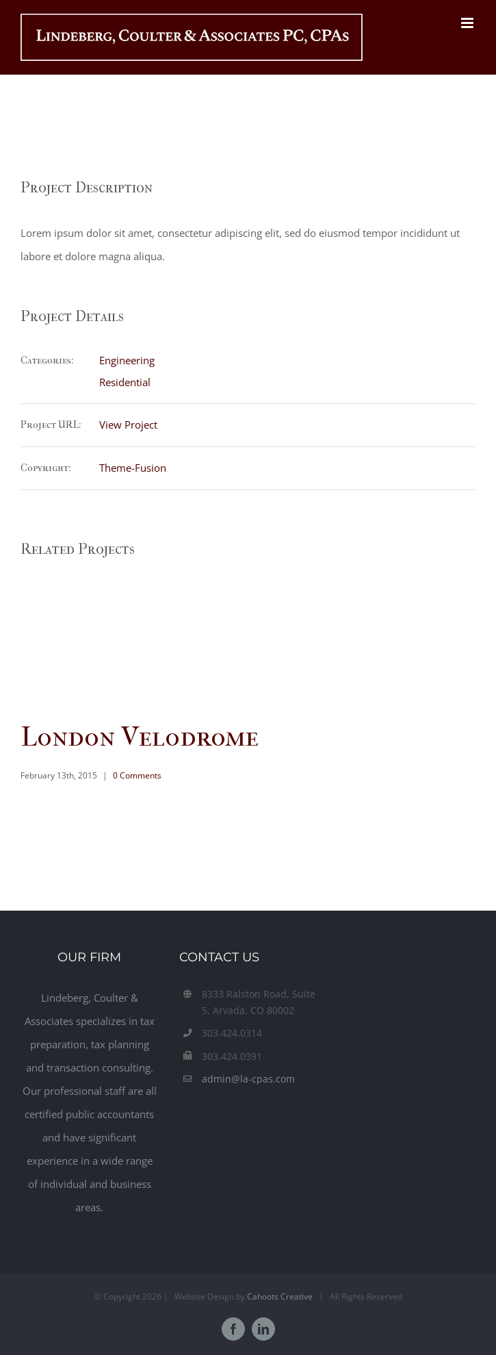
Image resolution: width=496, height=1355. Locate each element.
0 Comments (137, 775)
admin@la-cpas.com (248, 1078)
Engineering (127, 360)
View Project (128, 424)
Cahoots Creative (280, 1296)
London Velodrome (140, 736)
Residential (125, 382)
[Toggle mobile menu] (468, 23)
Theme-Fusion (132, 467)
